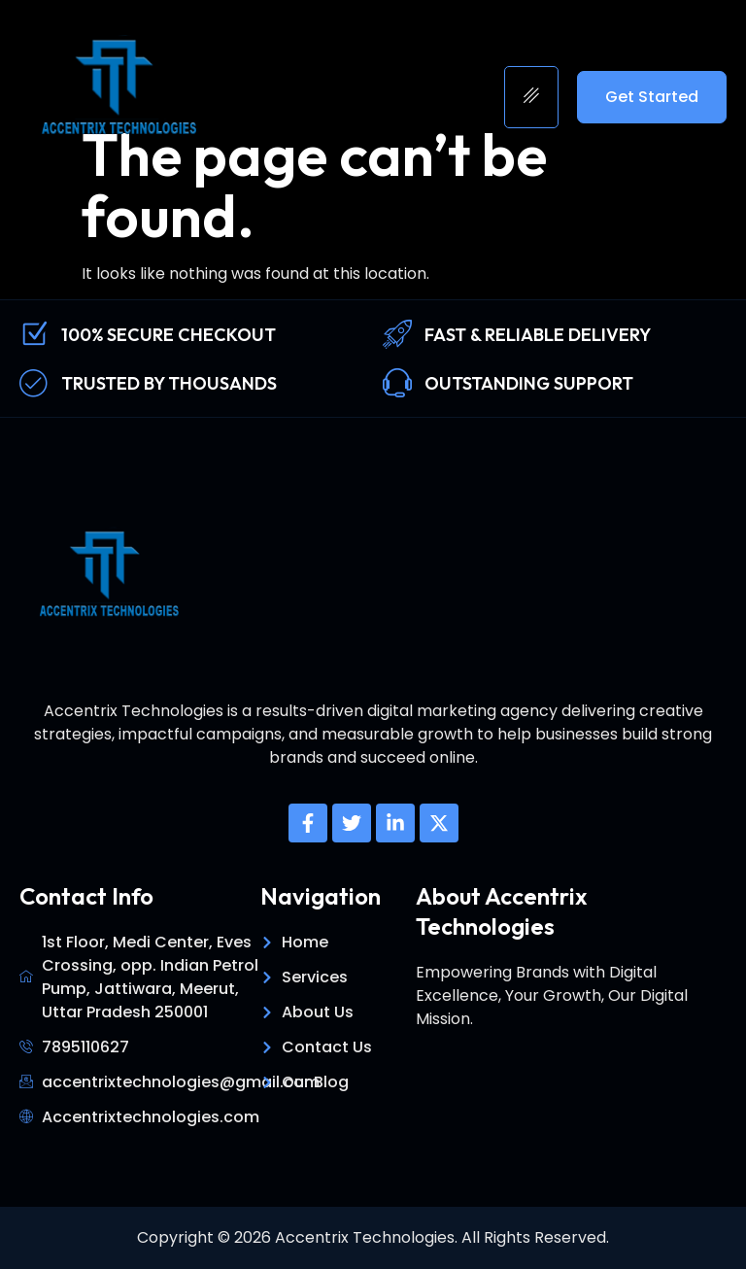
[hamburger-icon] (531, 97)
